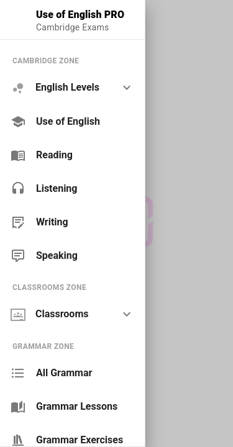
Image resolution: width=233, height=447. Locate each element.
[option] (72, 88)
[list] (72, 158)
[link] (72, 121)
